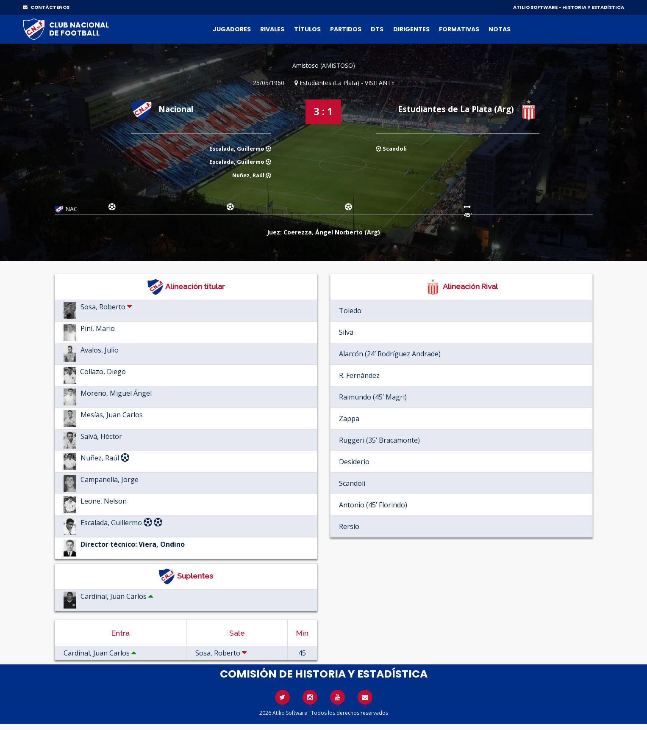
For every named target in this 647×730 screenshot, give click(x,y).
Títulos (307, 29)
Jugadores (232, 29)
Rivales (272, 29)
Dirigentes (411, 29)
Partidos (345, 29)
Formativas (459, 29)
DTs (377, 29)
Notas (500, 29)
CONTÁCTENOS (46, 7)
